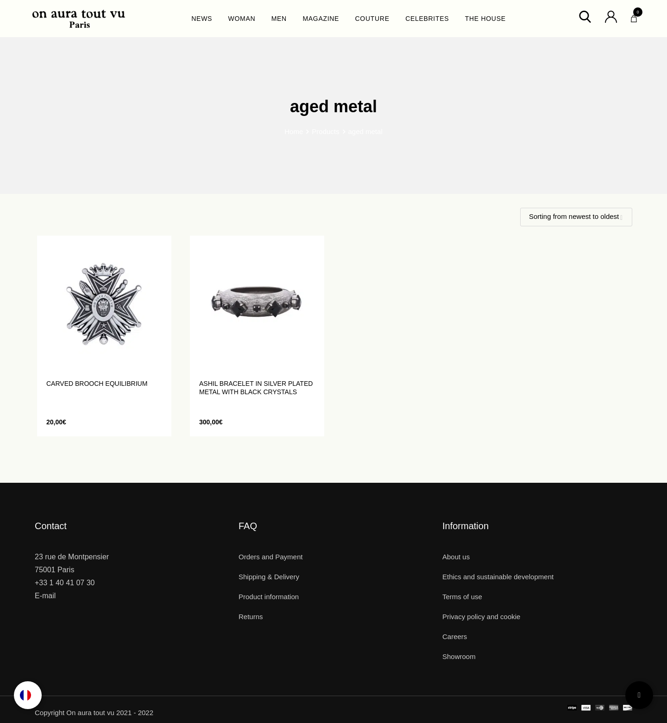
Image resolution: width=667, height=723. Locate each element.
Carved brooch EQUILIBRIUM (96, 383)
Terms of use (462, 597)
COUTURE (372, 18)
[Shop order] (576, 217)
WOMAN (242, 18)
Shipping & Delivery (269, 577)
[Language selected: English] (28, 695)
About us (456, 557)
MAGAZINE (320, 18)
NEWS (201, 18)
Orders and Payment (270, 557)
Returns (251, 617)
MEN (279, 18)
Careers (454, 636)
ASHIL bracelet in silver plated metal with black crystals (256, 388)
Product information (269, 597)
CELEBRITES (427, 18)
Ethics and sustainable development (498, 577)
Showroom (459, 656)
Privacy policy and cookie (481, 617)
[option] (27, 695)
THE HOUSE (485, 18)
